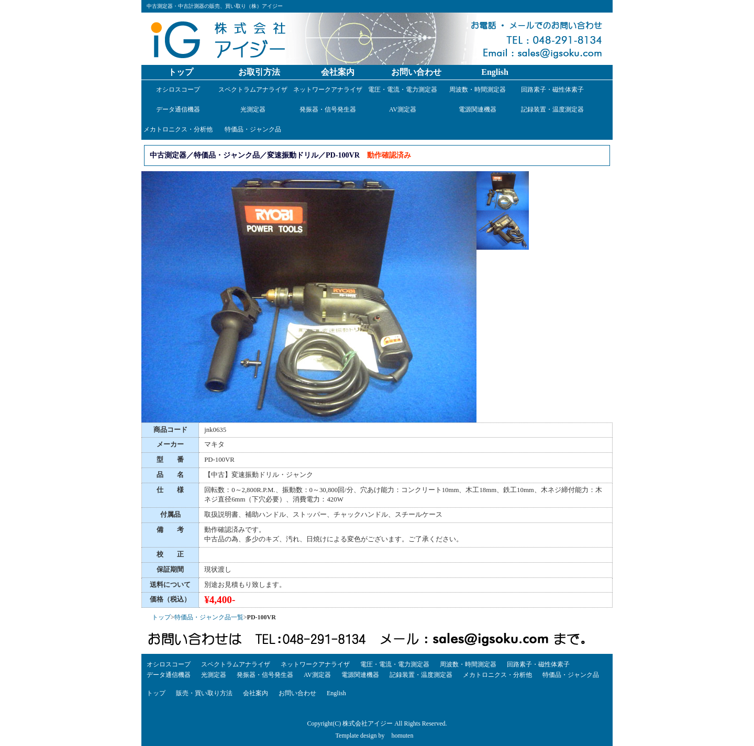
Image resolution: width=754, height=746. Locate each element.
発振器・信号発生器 (328, 109)
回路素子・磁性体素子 (552, 89)
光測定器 (252, 109)
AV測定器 (402, 109)
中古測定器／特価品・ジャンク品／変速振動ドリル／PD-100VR (255, 155)
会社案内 (337, 72)
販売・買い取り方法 (204, 693)
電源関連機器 (477, 109)
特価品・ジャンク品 (253, 129)
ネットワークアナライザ (327, 89)
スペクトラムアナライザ (252, 89)
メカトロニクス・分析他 (178, 129)
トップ (180, 72)
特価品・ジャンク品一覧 (208, 617)
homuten (402, 735)
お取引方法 (259, 72)
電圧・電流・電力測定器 (402, 89)
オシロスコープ (178, 89)
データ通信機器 (178, 109)
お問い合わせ (416, 72)
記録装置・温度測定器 (552, 109)
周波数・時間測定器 (477, 89)
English (494, 72)
